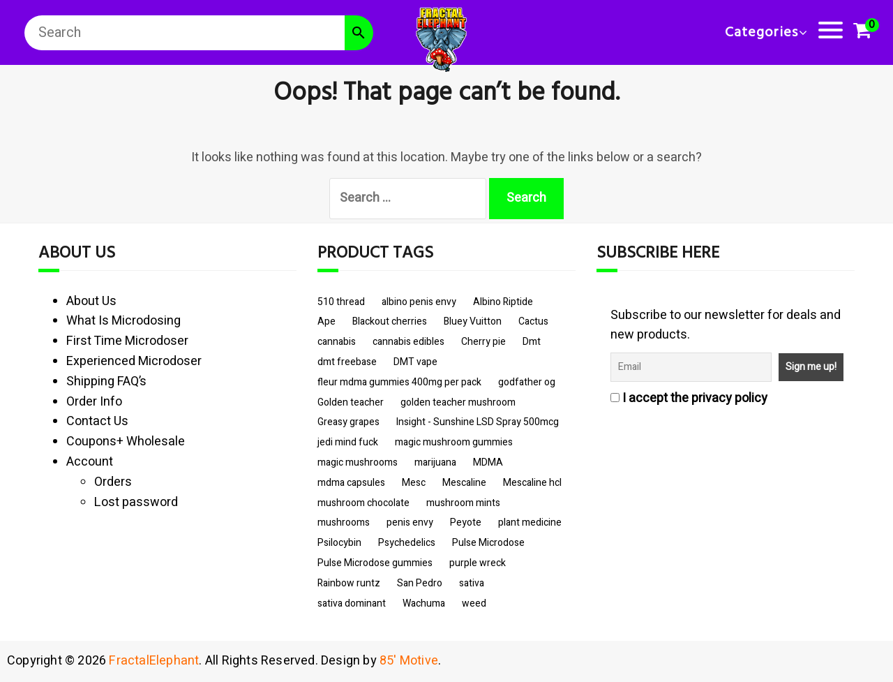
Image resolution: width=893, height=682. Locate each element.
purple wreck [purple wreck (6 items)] (477, 563)
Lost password (136, 502)
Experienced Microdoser (134, 361)
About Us (91, 301)
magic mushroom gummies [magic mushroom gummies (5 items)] (454, 442)
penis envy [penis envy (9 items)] (410, 522)
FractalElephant (154, 660)
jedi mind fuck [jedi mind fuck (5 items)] (347, 442)
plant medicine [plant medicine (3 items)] (530, 522)
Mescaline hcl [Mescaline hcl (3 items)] (532, 482)
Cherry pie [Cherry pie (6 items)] (483, 341)
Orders (113, 482)
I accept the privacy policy (688, 398)
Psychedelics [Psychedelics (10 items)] (406, 542)
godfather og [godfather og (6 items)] (526, 382)
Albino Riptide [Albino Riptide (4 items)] (503, 302)
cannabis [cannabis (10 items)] (336, 341)
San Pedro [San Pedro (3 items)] (419, 583)
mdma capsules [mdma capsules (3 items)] (351, 482)
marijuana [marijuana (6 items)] (435, 462)
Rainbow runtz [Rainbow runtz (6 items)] (348, 583)
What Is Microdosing (123, 320)
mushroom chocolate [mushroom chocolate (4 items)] (363, 503)
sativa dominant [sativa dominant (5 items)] (351, 603)
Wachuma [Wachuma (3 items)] (424, 603)
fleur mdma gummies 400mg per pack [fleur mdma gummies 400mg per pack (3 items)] (399, 382)
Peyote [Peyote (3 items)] (465, 522)
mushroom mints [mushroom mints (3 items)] (463, 503)
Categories (761, 33)
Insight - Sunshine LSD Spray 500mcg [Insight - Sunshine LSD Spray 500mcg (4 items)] (477, 422)
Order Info (94, 401)
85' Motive (409, 660)
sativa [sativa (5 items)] (471, 583)
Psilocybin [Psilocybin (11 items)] (339, 542)
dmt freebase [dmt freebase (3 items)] (347, 362)
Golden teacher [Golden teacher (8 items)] (350, 402)
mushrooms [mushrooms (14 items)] (343, 522)
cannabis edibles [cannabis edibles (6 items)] (408, 341)
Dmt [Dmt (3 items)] (532, 341)
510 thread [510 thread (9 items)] (341, 302)
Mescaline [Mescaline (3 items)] (464, 482)
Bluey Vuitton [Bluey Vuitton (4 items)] (473, 321)
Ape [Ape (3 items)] (326, 321)
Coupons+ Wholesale (125, 441)
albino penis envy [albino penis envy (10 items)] (419, 302)
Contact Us (97, 421)
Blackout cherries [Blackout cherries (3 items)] (389, 321)
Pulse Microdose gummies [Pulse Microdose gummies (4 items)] (375, 563)
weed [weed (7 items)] (474, 603)
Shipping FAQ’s (106, 381)
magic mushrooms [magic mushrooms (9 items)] (357, 462)
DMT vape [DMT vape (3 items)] (415, 362)
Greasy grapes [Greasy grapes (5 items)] (348, 422)
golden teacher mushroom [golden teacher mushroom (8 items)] (458, 402)
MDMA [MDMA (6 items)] (488, 462)
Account (89, 461)
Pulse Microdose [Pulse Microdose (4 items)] (488, 542)
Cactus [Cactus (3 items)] (533, 321)
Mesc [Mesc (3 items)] (414, 482)
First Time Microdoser (127, 341)
